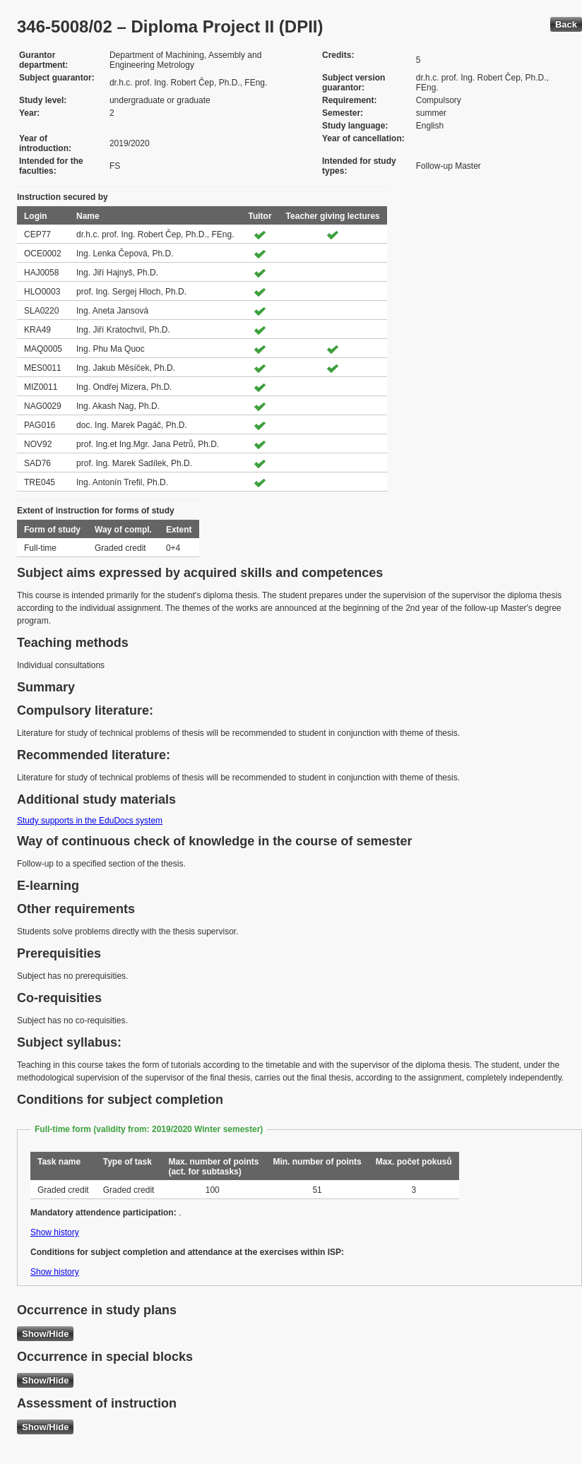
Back (566, 24)
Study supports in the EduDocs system (89, 821)
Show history (54, 1232)
